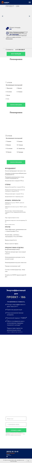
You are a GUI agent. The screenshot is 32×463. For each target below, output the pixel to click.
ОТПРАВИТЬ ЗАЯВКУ (16, 430)
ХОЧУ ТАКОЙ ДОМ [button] (16, 53)
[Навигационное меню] (30, 2)
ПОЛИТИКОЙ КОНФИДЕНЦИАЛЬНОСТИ (16, 433)
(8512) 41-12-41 (12, 451)
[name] (16, 419)
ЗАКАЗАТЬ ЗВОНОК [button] (10, 453)
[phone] (16, 424)
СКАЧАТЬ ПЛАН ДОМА (16, 104)
